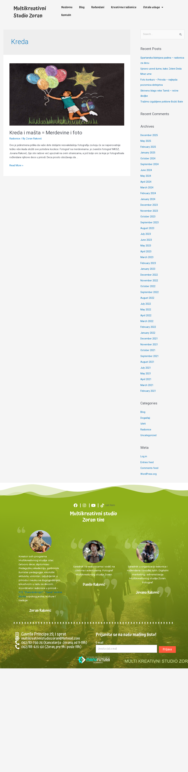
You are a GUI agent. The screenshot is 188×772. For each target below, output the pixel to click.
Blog (82, 7)
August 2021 (147, 354)
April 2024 (145, 177)
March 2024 (146, 183)
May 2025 (145, 137)
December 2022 (149, 268)
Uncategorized (148, 426)
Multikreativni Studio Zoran (34, 11)
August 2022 (147, 291)
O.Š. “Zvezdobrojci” (44, 583)
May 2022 (145, 303)
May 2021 (145, 365)
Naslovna (66, 7)
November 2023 (149, 206)
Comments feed (149, 459)
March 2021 (146, 377)
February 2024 (148, 189)
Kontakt (66, 15)
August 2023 (147, 223)
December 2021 (149, 331)
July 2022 (145, 297)
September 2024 (149, 160)
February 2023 (148, 257)
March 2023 (146, 251)
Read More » (16, 163)
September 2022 (149, 286)
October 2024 (147, 154)
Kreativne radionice (123, 7)
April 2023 (145, 246)
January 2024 (147, 194)
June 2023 (146, 234)
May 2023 (145, 240)
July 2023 (145, 229)
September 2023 (149, 217)
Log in (143, 447)
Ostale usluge (153, 7)
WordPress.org (148, 464)
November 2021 (149, 337)
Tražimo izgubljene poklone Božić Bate (161, 98)
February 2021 (148, 382)
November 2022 (149, 274)
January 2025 (147, 149)
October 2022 (147, 280)
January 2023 (147, 263)
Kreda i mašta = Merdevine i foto (45, 131)
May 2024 (145, 172)
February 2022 (148, 320)
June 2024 (146, 166)
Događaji (145, 409)
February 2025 (148, 143)
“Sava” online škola (30, 587)
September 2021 (149, 348)
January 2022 (147, 325)
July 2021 (145, 360)
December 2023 (149, 200)
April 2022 (145, 308)
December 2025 (149, 132)
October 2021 (147, 342)
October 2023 (147, 212)
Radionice (14, 136)
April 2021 (145, 371)
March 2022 (146, 314)
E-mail (99, 634)
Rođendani (97, 7)
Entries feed (147, 453)
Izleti (143, 415)
